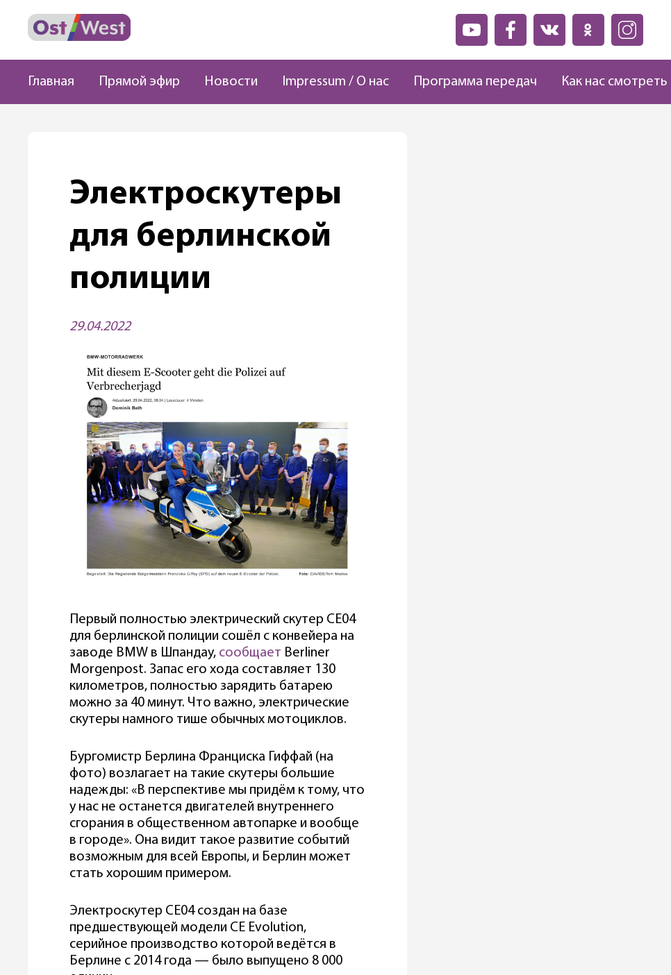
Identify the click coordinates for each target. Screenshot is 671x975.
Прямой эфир (139, 82)
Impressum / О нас (335, 82)
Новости (231, 82)
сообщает (250, 653)
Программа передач (475, 82)
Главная (51, 82)
